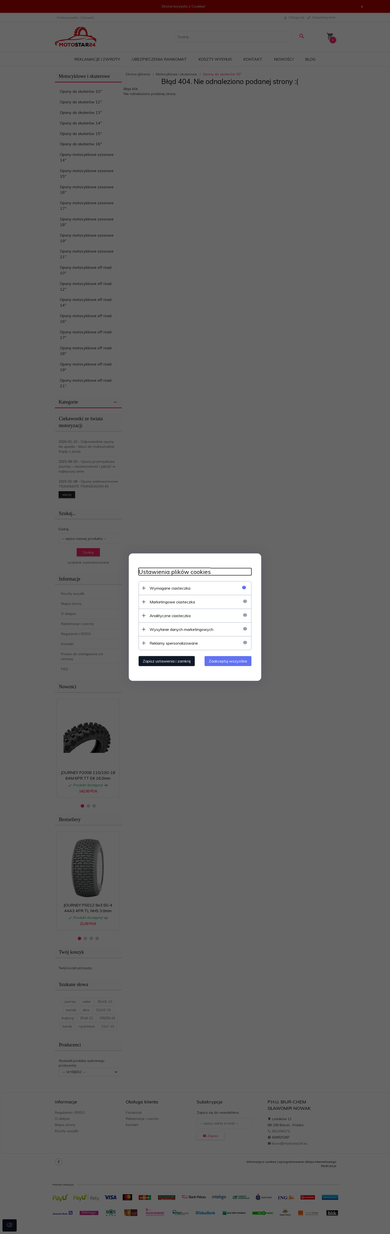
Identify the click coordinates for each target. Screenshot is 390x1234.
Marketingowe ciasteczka (172, 601)
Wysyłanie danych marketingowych (181, 629)
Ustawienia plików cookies (175, 571)
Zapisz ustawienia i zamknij (167, 660)
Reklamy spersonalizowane (174, 642)
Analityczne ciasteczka (170, 615)
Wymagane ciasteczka (170, 587)
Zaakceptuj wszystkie (228, 660)
